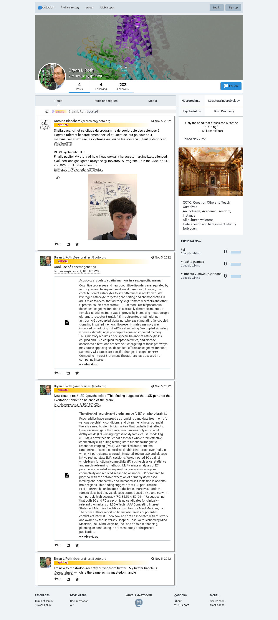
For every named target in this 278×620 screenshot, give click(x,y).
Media (152, 101)
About (89, 7)
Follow (231, 86)
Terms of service (44, 601)
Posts (58, 101)
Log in (216, 7)
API (72, 605)
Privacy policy (43, 605)
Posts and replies (105, 101)
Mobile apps (107, 7)
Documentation (79, 601)
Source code (217, 601)
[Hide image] (58, 178)
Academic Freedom (216, 211)
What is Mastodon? (139, 595)
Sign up (233, 7)
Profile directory (70, 7)
